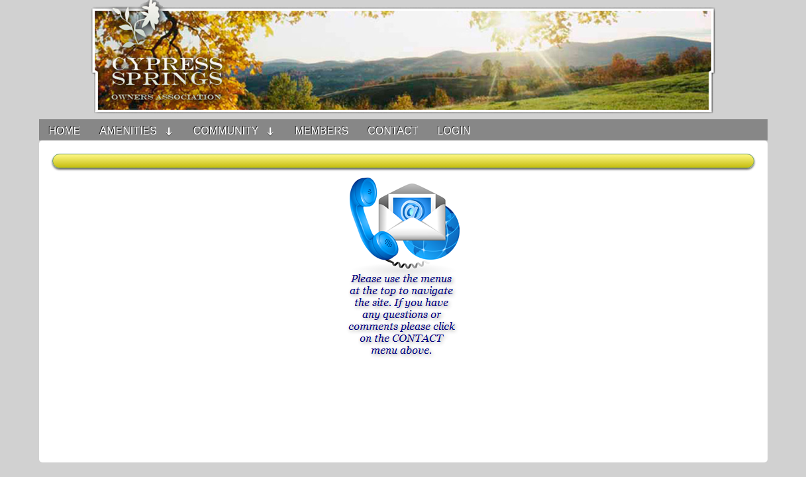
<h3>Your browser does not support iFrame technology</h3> (403, 308)
